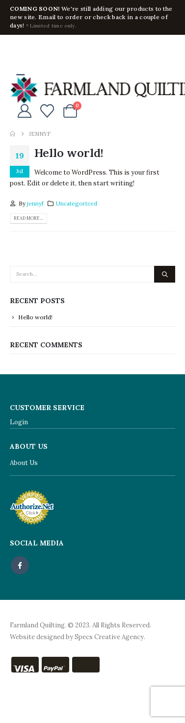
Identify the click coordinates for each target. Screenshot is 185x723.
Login (19, 422)
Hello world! (69, 152)
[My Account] (24, 111)
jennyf (35, 203)
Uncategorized (76, 203)
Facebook (20, 565)
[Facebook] (17, 49)
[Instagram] (49, 49)
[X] (33, 49)
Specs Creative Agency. (110, 637)
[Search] (164, 274)
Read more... (28, 218)
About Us (24, 463)
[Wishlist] (47, 111)
